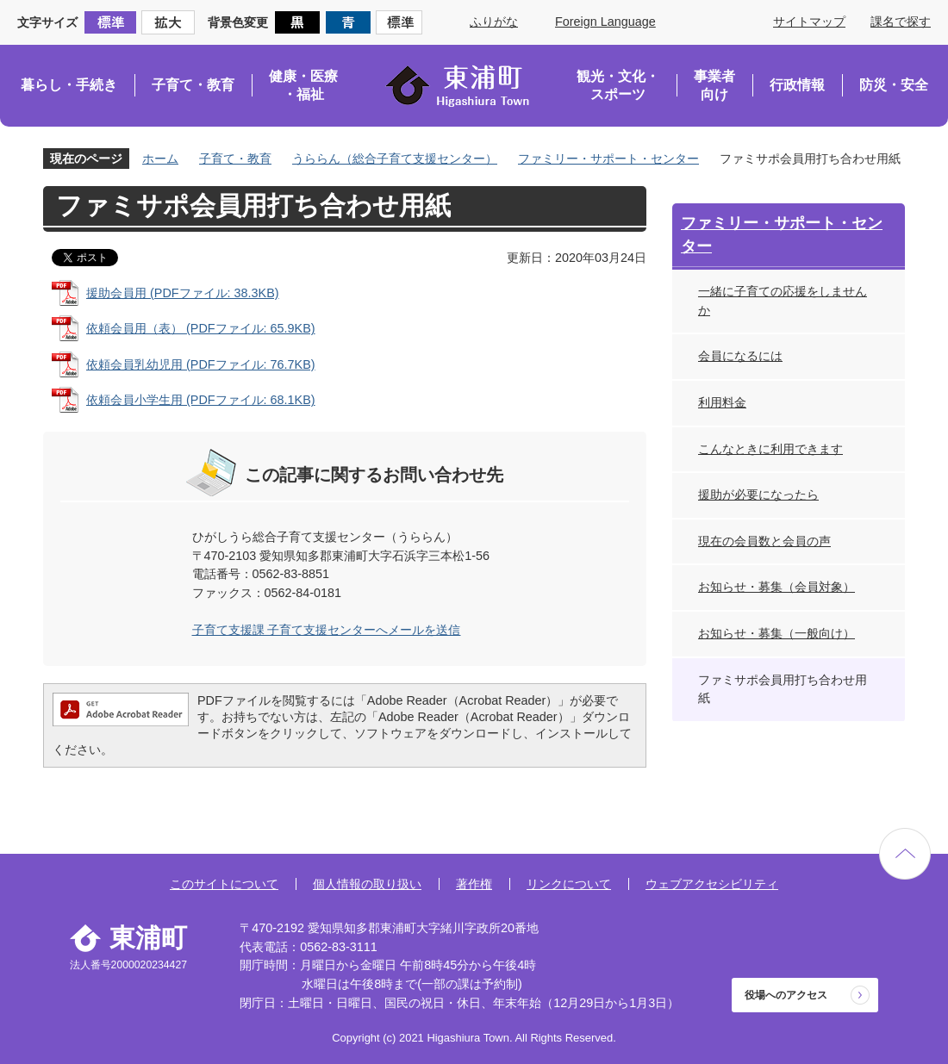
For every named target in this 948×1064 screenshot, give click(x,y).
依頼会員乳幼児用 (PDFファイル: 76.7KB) (200, 364)
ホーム (160, 158)
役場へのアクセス (786, 995)
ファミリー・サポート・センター (608, 158)
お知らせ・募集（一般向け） (776, 633)
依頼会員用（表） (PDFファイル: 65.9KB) (200, 328)
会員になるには (740, 356)
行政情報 (797, 85)
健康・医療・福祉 (303, 86)
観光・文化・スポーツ (618, 86)
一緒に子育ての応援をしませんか (782, 300)
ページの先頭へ (905, 854)
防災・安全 (893, 85)
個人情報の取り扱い (367, 884)
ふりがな (494, 21)
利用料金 (722, 402)
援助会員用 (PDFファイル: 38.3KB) (182, 293)
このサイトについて (224, 884)
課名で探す (900, 21)
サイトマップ (809, 21)
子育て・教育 (193, 85)
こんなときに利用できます (770, 449)
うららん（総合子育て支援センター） (394, 158)
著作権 (474, 884)
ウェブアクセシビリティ (712, 884)
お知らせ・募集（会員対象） (776, 587)
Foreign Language (605, 21)
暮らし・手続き (69, 85)
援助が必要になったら (758, 494)
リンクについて (569, 884)
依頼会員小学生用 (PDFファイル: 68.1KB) (200, 400)
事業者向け (714, 86)
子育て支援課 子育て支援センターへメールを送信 (326, 630)
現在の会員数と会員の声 (764, 541)
